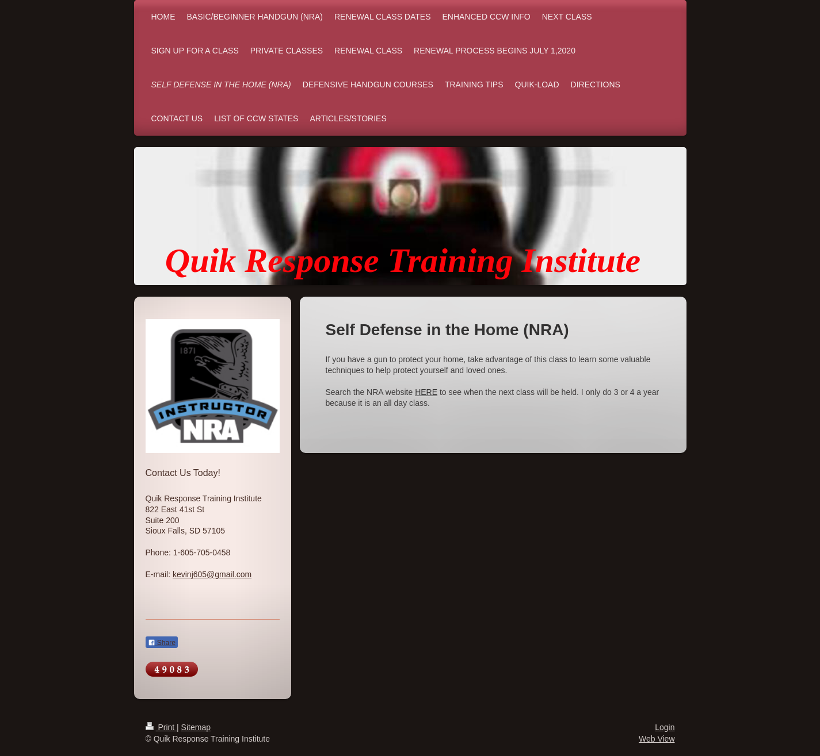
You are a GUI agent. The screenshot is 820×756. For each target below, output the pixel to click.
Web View (657, 738)
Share (162, 643)
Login (664, 727)
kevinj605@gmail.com (212, 574)
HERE (426, 392)
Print (161, 727)
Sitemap (196, 727)
